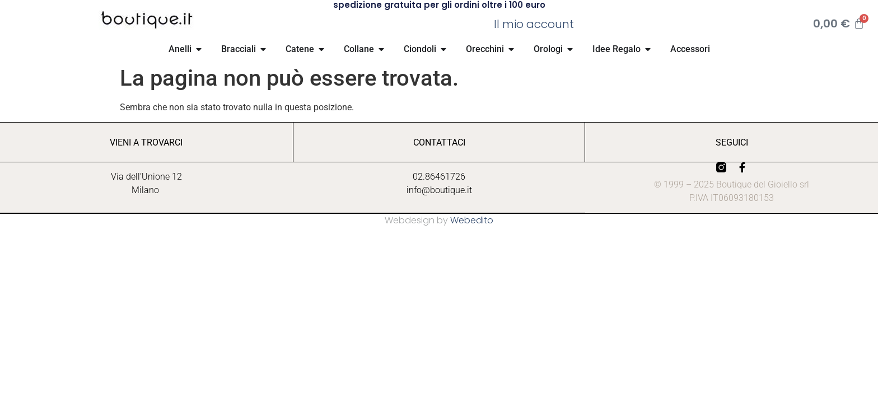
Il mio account (534, 24)
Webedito (471, 220)
